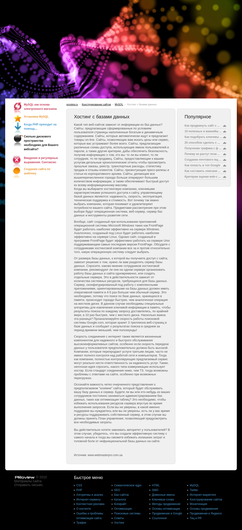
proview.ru (72, 104)
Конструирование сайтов (96, 104)
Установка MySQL (36, 116)
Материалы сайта (28, 481)
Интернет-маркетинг (203, 494)
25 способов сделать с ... (202, 142)
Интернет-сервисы (88, 499)
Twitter (194, 490)
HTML (156, 485)
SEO (117, 490)
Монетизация (198, 504)
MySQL (119, 104)
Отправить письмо (28, 485)
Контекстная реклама (90, 504)
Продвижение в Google (167, 513)
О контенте (83, 508)
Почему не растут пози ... (202, 154)
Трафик (81, 522)
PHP (79, 490)
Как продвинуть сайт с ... (202, 125)
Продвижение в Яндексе (206, 513)
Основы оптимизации (166, 508)
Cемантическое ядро (128, 485)
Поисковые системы (127, 513)
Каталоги (120, 499)
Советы (119, 518)
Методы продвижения (166, 504)
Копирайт (120, 504)
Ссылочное (159, 518)
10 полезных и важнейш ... (203, 131)
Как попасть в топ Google (202, 165)
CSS (79, 485)
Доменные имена (163, 494)
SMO (155, 490)
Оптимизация (123, 508)
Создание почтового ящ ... (203, 159)
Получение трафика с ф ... (203, 148)
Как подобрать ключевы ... (203, 137)
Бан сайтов (121, 494)
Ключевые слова (163, 499)
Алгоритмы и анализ (89, 494)
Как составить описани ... (202, 171)
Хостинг (119, 522)
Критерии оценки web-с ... (203, 176)
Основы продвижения (204, 508)
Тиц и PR (196, 518)
